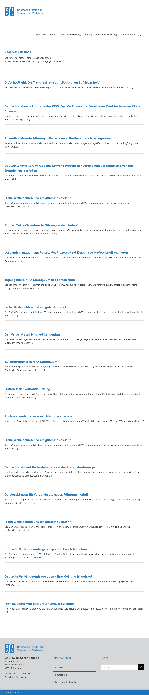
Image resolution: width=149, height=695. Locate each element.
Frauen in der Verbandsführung (27, 389)
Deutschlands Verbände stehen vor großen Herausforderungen (50, 467)
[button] (140, 34)
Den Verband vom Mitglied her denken (32, 334)
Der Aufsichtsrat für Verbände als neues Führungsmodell (46, 494)
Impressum (61, 674)
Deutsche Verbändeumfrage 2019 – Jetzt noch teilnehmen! (48, 549)
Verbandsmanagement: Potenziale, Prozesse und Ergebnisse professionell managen (66, 252)
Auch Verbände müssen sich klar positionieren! (39, 416)
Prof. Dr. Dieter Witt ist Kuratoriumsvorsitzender (39, 604)
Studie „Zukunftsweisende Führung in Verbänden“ (41, 225)
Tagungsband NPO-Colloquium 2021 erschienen (40, 280)
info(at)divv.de (19, 677)
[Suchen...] (119, 667)
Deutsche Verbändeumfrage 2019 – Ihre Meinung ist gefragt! (49, 576)
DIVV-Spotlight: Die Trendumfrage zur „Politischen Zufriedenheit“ (52, 82)
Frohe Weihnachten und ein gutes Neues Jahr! (38, 198)
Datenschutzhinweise (66, 682)
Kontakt (59, 667)
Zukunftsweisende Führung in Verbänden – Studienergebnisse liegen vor (58, 138)
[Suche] (141, 667)
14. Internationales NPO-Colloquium (31, 362)
